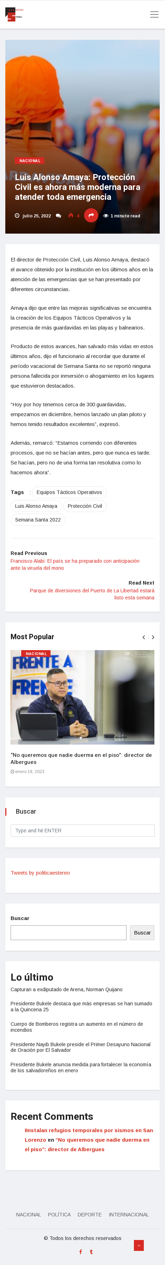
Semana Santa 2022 (38, 520)
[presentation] (143, 637)
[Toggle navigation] (152, 14)
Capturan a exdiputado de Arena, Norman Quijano (67, 989)
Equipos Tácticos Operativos (69, 492)
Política (59, 1214)
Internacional (129, 1214)
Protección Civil (85, 506)
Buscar (20, 918)
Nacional (30, 161)
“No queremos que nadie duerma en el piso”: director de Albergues (81, 758)
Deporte (90, 1214)
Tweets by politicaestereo (40, 873)
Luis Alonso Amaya (36, 506)
